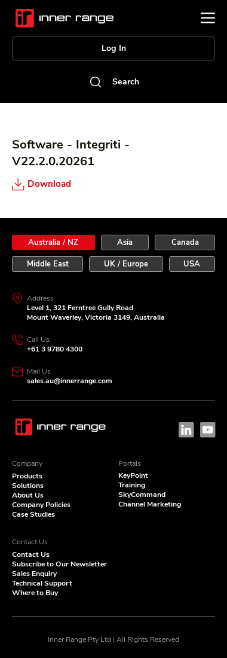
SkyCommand (141, 494)
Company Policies (41, 505)
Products (27, 476)
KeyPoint (133, 475)
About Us (28, 495)
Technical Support (42, 583)
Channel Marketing (149, 504)
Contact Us (31, 554)
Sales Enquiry (34, 573)
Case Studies (33, 514)
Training (131, 485)
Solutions (28, 485)
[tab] (53, 242)
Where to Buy (35, 593)
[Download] (69, 185)
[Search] (113, 81)
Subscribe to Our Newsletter (59, 564)
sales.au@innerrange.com (69, 381)
